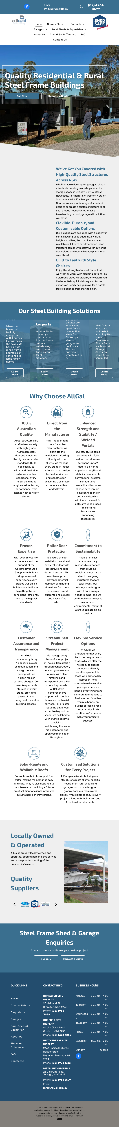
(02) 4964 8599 (61, 1079)
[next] (56, 904)
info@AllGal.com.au (56, 8)
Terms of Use (68, 1116)
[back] (14, 904)
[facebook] (27, 7)
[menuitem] (39, 24)
